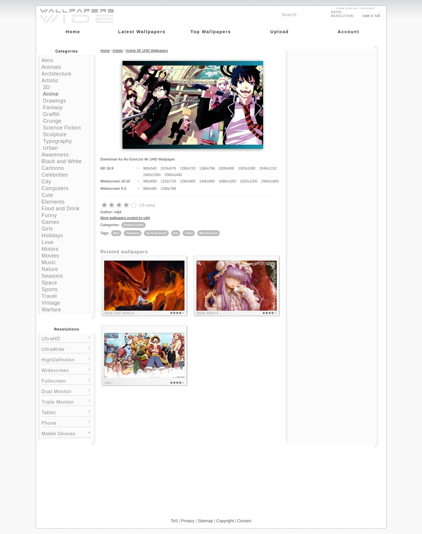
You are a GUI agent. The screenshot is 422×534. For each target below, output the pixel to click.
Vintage (51, 303)
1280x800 (187, 181)
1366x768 (207, 168)
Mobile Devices (58, 433)
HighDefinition (66, 359)
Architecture (57, 74)
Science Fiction (62, 128)
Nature (50, 269)
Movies (50, 256)
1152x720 (168, 181)
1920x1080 (246, 168)
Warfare (51, 310)
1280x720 (187, 168)
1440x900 (207, 181)
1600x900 (226, 168)
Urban (50, 148)
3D (46, 87)
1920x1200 (248, 181)
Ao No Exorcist (156, 233)
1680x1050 (227, 181)
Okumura (132, 233)
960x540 (150, 168)
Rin (175, 233)
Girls (47, 229)
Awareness (55, 155)
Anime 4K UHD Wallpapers (147, 51)
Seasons (52, 276)
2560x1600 (270, 181)
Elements (53, 202)
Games (50, 222)
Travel (49, 296)
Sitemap (205, 520)
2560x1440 (173, 175)
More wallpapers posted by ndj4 (125, 218)
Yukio (189, 233)
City (46, 182)
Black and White (62, 161)
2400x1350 (152, 175)
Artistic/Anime (133, 224)
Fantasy (53, 107)
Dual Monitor (66, 391)
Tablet (66, 412)
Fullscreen (66, 380)
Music (49, 262)
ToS (174, 520)
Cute (47, 195)
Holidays (52, 235)
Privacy (188, 520)
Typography (57, 141)
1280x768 (168, 189)
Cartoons (53, 168)
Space (49, 283)
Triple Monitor (66, 401)
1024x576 (168, 168)
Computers (55, 188)
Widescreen (66, 370)
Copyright (225, 520)
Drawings (54, 101)
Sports (50, 289)
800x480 (150, 189)
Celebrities (55, 175)
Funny (49, 215)
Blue (116, 233)
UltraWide (66, 349)
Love (48, 242)
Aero (47, 60)
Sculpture (55, 134)
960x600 (150, 181)
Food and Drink (61, 208)
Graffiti (51, 114)
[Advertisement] (332, 87)
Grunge (52, 121)
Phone (66, 422)
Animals (52, 67)
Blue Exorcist (208, 233)
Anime (51, 94)
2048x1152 (268, 168)
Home (105, 51)
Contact (244, 520)
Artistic (50, 80)
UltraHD (66, 338)
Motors (50, 249)
